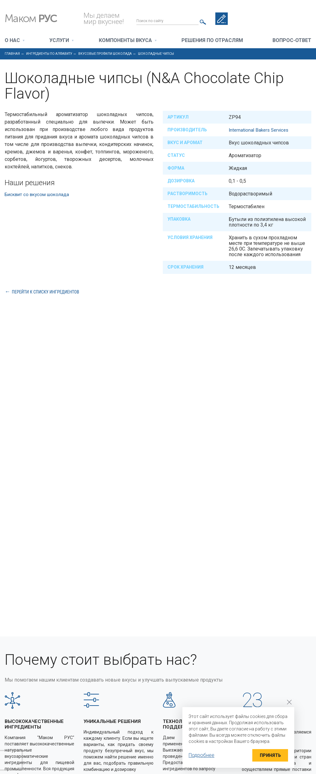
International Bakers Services (260, 130)
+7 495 (287, 18)
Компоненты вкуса (125, 40)
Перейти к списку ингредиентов (45, 291)
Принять (268, 755)
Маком (37, 18)
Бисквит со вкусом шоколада (39, 194)
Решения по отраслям (212, 40)
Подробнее (201, 755)
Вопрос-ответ (291, 40)
